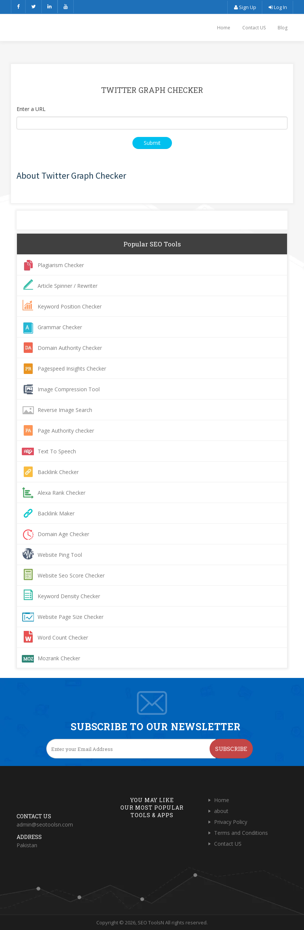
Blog (282, 27)
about (221, 811)
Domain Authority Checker (70, 347)
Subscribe (231, 748)
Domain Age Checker (63, 534)
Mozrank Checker (59, 658)
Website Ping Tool (60, 554)
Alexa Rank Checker (61, 492)
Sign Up (244, 7)
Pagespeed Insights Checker (72, 368)
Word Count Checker (63, 637)
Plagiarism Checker (61, 265)
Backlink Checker (58, 472)
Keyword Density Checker (69, 596)
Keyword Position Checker (70, 306)
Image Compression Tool (69, 389)
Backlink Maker (56, 513)
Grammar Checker (60, 327)
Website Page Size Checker (70, 616)
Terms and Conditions (241, 832)
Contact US (254, 27)
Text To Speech (57, 451)
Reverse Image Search (65, 409)
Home (223, 27)
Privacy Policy (230, 821)
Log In (277, 7)
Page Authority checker (66, 430)
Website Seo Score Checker (71, 575)
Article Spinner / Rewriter (67, 285)
